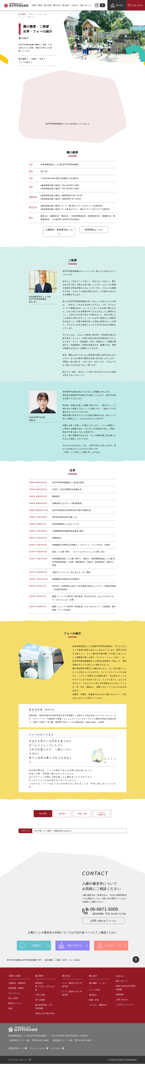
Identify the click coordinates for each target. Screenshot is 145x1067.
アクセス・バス (113, 947)
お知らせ (76, 5)
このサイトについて (125, 1008)
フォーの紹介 (24, 62)
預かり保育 (13, 1001)
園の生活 (58, 5)
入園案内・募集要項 (17, 986)
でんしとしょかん (37, 1052)
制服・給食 (43, 14)
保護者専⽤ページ (16, 1052)
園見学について (15, 1007)
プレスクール (14, 996)
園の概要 (22, 14)
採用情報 (120, 998)
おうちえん (56, 1052)
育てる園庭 (40, 1003)
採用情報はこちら (91, 230)
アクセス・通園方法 (26, 17)
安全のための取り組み (45, 1016)
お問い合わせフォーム (105, 922)
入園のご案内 (38, 5)
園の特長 (49, 5)
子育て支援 (40, 998)
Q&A (10, 1012)
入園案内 (36, 947)
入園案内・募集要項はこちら (53, 232)
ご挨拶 (33, 59)
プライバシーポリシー (18, 1063)
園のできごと (87, 5)
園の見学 (119, 5)
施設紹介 (32, 14)
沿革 (42, 59)
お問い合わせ (122, 1003)
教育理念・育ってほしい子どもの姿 (45, 989)
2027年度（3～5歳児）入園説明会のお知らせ (52, 831)
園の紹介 (67, 5)
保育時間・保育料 (16, 991)
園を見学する (75, 947)
